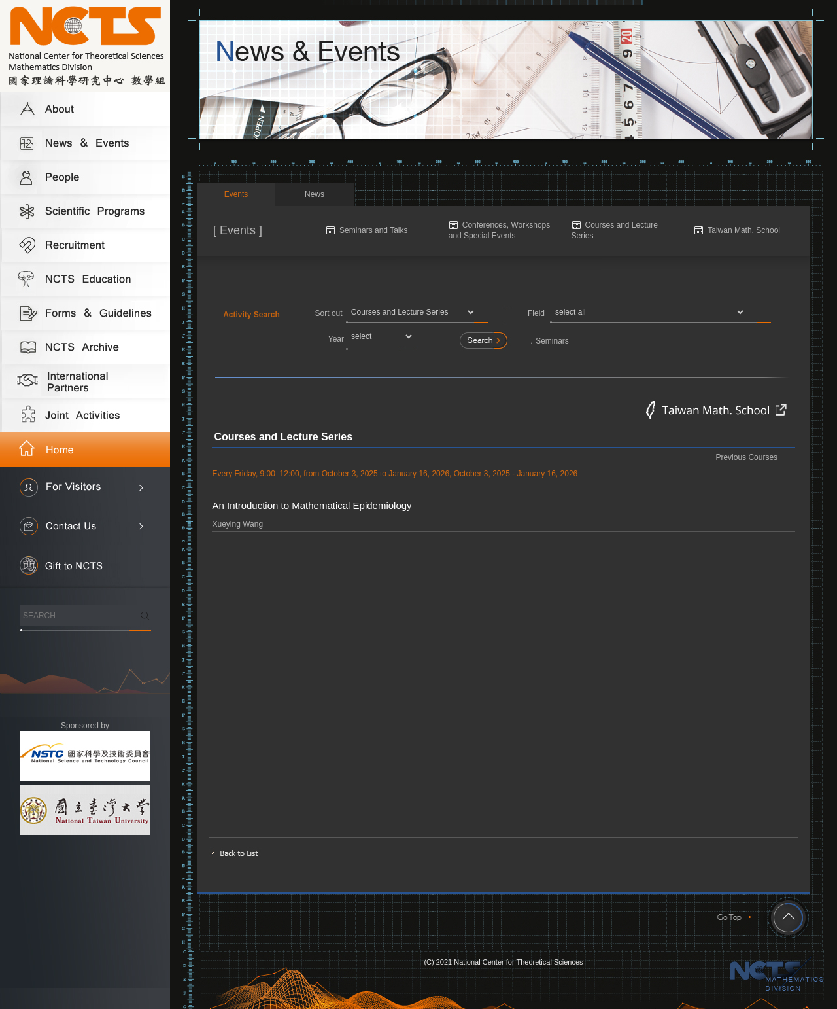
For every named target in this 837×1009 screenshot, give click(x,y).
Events (236, 194)
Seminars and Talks (373, 230)
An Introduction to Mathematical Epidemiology (311, 505)
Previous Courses (746, 457)
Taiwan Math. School (744, 230)
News (314, 194)
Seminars (552, 340)
